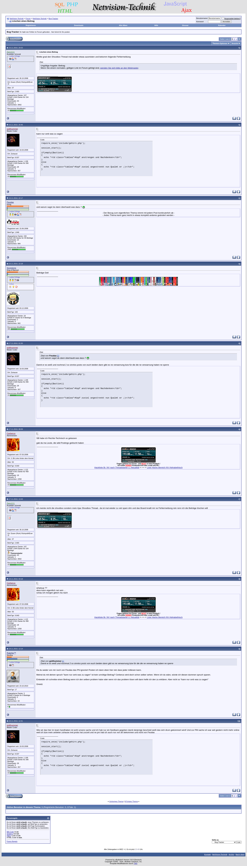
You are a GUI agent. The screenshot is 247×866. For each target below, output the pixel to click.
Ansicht (235, 43)
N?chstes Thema (131, 801)
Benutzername (202, 18)
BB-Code (10, 832)
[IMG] (9, 836)
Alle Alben (123, 25)
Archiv (231, 854)
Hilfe (156, 25)
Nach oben (240, 854)
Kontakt (207, 854)
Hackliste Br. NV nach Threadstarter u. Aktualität (116, 467)
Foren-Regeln (12, 841)
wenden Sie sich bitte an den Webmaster (119, 68)
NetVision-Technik (17, 19)
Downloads (78, 25)
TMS (135, 863)
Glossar (185, 25)
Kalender (222, 25)
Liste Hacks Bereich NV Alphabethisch (165, 467)
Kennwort (200, 22)
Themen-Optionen (220, 43)
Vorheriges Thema (116, 801)
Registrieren (31, 25)
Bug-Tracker (53, 19)
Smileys (10, 834)
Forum (28, 19)
